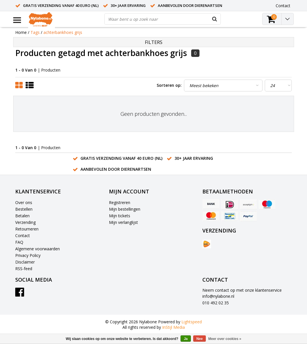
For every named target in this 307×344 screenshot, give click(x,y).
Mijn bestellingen (124, 209)
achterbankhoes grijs (62, 32)
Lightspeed (191, 321)
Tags (35, 32)
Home (21, 32)
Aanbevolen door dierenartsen (190, 5)
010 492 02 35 (215, 302)
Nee (199, 339)
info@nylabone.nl (218, 296)
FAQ (19, 242)
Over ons (23, 202)
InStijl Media (173, 327)
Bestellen (23, 209)
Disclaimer (25, 262)
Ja (185, 339)
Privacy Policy (28, 255)
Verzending (25, 222)
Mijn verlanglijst (123, 222)
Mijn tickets (119, 215)
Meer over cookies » (224, 339)
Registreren (119, 202)
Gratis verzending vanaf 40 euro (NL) (61, 5)
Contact (22, 235)
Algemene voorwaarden (37, 248)
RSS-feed (23, 268)
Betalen (22, 215)
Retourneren (27, 229)
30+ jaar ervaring (128, 5)
